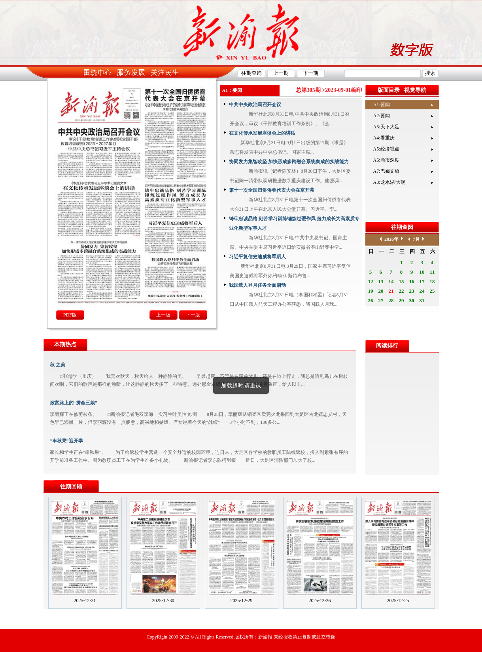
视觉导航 (415, 90)
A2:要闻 (381, 115)
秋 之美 (57, 365)
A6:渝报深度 (386, 160)
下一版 (193, 315)
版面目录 (389, 90)
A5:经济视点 (386, 149)
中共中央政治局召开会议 (255, 104)
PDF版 (70, 315)
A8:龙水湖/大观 (389, 182)
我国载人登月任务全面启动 (257, 285)
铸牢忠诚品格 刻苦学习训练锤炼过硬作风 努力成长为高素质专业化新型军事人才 (294, 223)
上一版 (163, 315)
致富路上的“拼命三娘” (73, 403)
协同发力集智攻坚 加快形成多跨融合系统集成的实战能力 (289, 161)
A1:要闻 (381, 104)
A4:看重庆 (384, 138)
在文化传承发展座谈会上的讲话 (262, 133)
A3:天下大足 (386, 127)
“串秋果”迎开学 (66, 441)
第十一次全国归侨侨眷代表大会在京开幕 (271, 190)
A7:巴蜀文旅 (386, 171)
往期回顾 (71, 487)
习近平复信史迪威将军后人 (257, 256)
